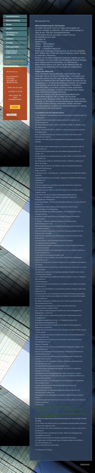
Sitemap (23, 464)
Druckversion (12, 464)
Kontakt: (15, 107)
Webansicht (85, 464)
